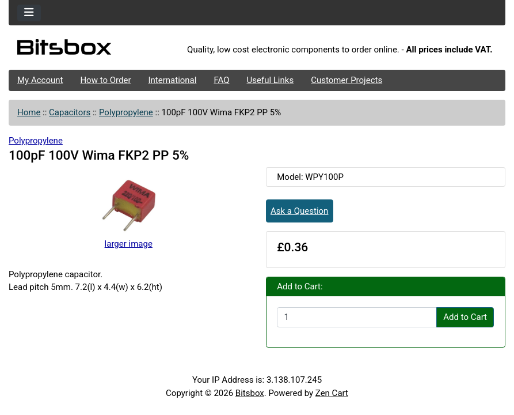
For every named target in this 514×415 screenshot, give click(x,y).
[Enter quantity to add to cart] (357, 317)
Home (28, 112)
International (172, 80)
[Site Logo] (91, 50)
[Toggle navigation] (29, 13)
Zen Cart (331, 393)
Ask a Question (299, 211)
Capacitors (69, 112)
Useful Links (270, 80)
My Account (40, 80)
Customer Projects (346, 80)
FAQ (221, 80)
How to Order (105, 80)
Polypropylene (126, 112)
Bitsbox (249, 393)
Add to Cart (465, 317)
